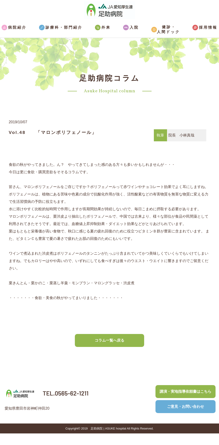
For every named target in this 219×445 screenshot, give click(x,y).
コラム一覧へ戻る (109, 340)
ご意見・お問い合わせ (185, 406)
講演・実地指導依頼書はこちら (185, 391)
